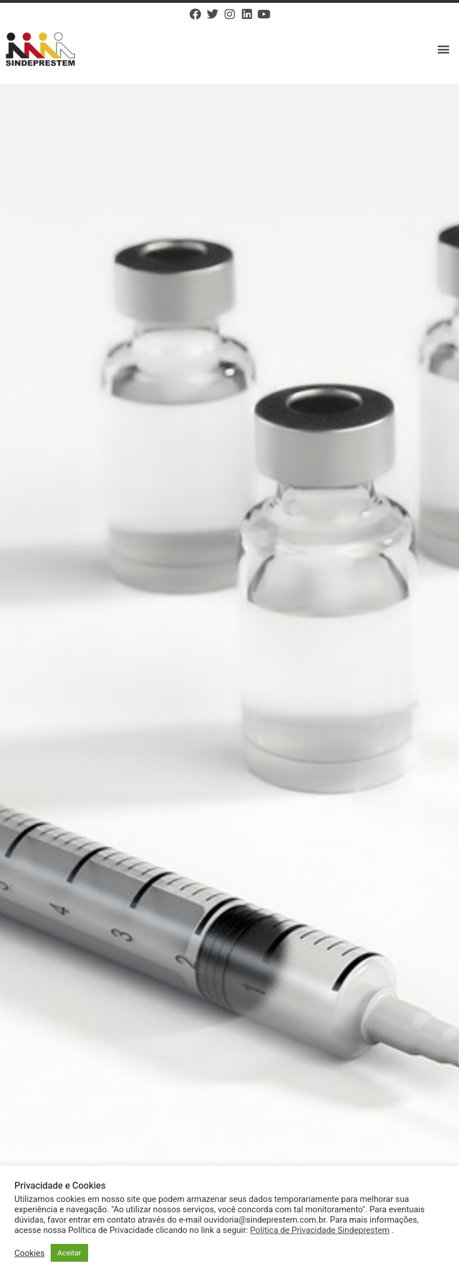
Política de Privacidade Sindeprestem (319, 1230)
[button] (443, 49)
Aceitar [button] (69, 1253)
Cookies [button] (29, 1253)
